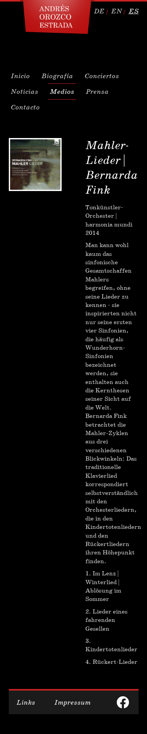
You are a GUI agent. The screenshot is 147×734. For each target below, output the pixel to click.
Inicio (20, 76)
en (116, 11)
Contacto (25, 107)
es (134, 11)
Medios (62, 91)
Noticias (24, 91)
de (99, 11)
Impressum (72, 702)
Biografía (57, 76)
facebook (123, 702)
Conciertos (102, 76)
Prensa (97, 91)
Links (25, 702)
